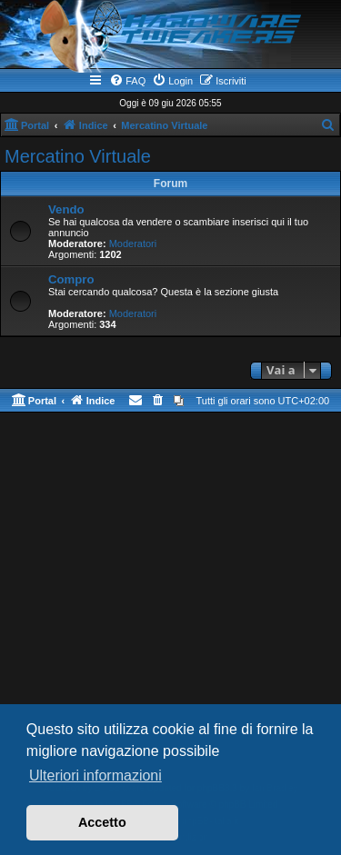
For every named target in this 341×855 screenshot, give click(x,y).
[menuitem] (127, 81)
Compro (71, 279)
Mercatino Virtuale (78, 156)
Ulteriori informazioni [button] (95, 775)
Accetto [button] (102, 822)
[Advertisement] (170, 601)
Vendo (66, 209)
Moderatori (133, 243)
